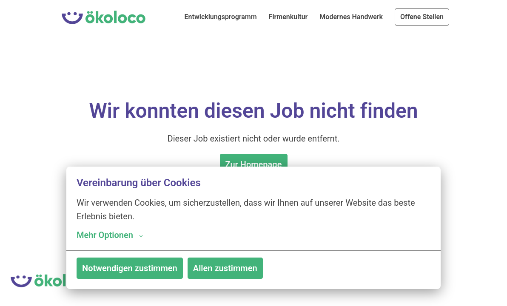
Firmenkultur (288, 17)
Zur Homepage (253, 164)
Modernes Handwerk (351, 17)
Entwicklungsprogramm (221, 17)
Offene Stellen (422, 17)
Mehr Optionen (110, 235)
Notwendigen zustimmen (129, 268)
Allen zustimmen (225, 268)
